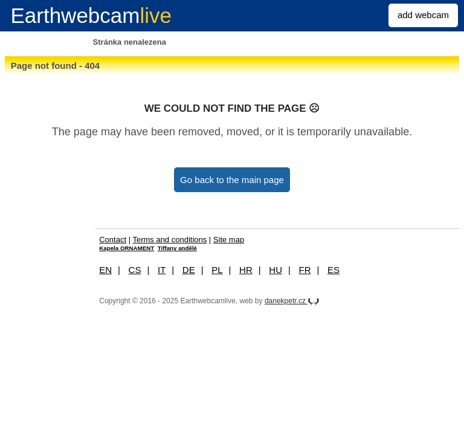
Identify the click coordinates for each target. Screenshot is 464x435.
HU (275, 270)
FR (305, 270)
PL (216, 270)
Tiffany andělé (177, 248)
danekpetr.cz (292, 301)
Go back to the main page (232, 180)
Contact (112, 239)
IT (162, 270)
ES (333, 270)
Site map (228, 239)
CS (135, 270)
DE (188, 270)
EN (105, 270)
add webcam (423, 15)
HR (246, 270)
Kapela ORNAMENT (126, 248)
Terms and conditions (169, 239)
